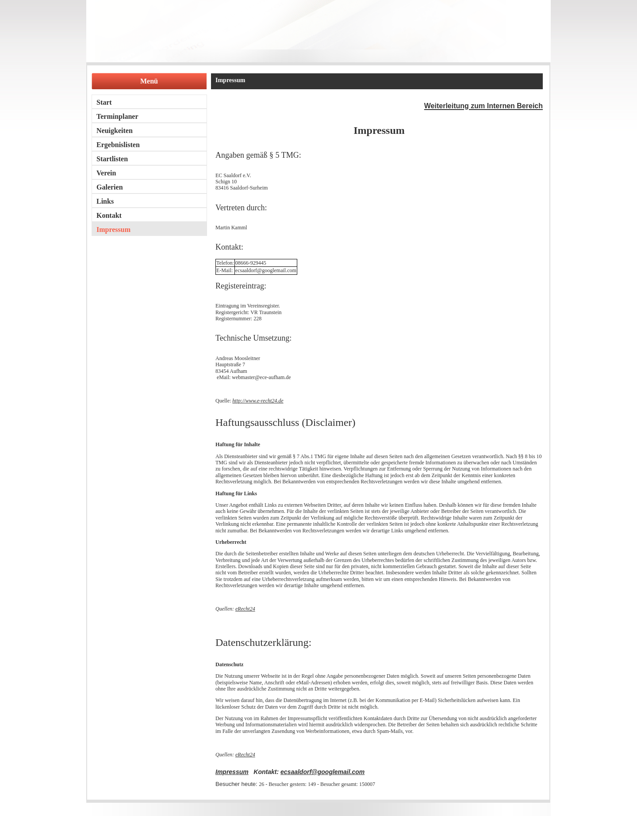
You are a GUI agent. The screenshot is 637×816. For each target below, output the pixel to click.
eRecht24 (245, 609)
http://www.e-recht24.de (257, 401)
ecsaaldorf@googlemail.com (322, 771)
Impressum (232, 771)
